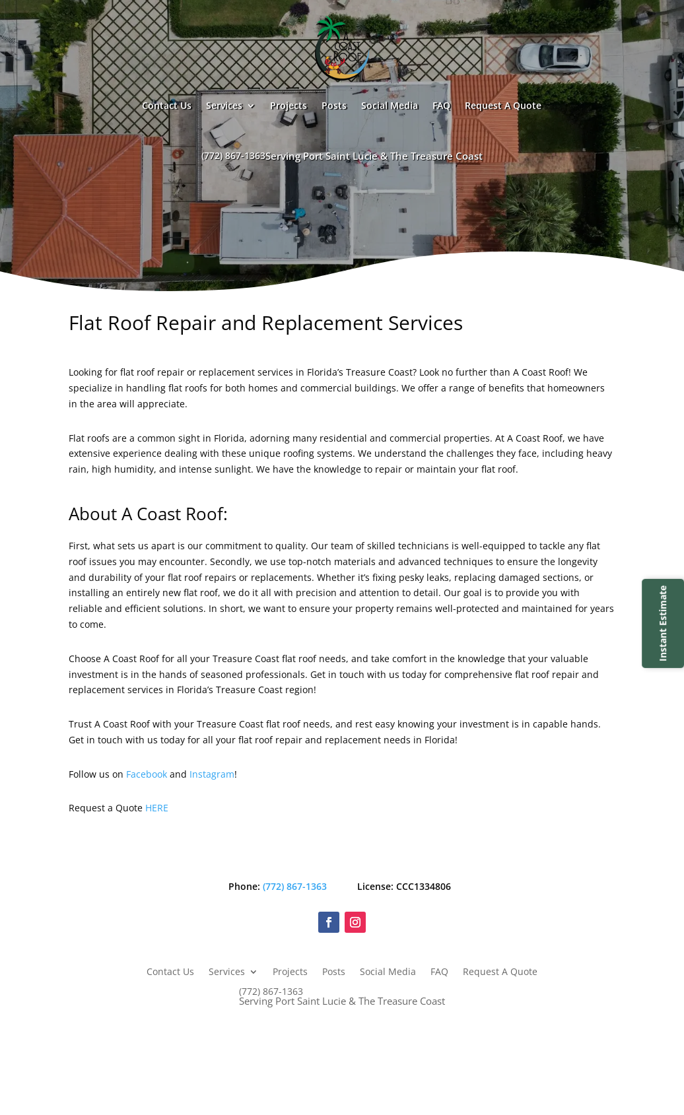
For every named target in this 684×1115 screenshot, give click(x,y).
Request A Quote (503, 105)
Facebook (146, 774)
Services (224, 105)
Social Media (389, 105)
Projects (288, 105)
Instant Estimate (662, 623)
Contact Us (166, 105)
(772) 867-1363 (342, 155)
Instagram (211, 774)
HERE (156, 807)
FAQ (441, 105)
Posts (334, 105)
